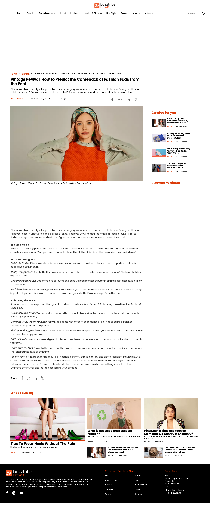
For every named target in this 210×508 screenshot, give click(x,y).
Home (13, 74)
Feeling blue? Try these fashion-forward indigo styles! (178, 136)
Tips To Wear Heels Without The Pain (42, 443)
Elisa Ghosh (16, 98)
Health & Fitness (92, 13)
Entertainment (47, 13)
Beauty (31, 13)
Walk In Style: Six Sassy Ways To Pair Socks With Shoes (178, 150)
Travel (124, 13)
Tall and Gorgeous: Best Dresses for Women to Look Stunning (176, 166)
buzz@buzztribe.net (175, 490)
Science (148, 13)
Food (63, 13)
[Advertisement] (98, 43)
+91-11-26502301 (173, 493)
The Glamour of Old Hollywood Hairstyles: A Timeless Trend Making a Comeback (179, 450)
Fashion (74, 13)
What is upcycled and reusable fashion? (110, 432)
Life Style (111, 13)
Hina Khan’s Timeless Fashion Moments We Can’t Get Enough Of (168, 432)
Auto (19, 13)
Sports (136, 13)
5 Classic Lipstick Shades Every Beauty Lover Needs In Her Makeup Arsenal (177, 122)
